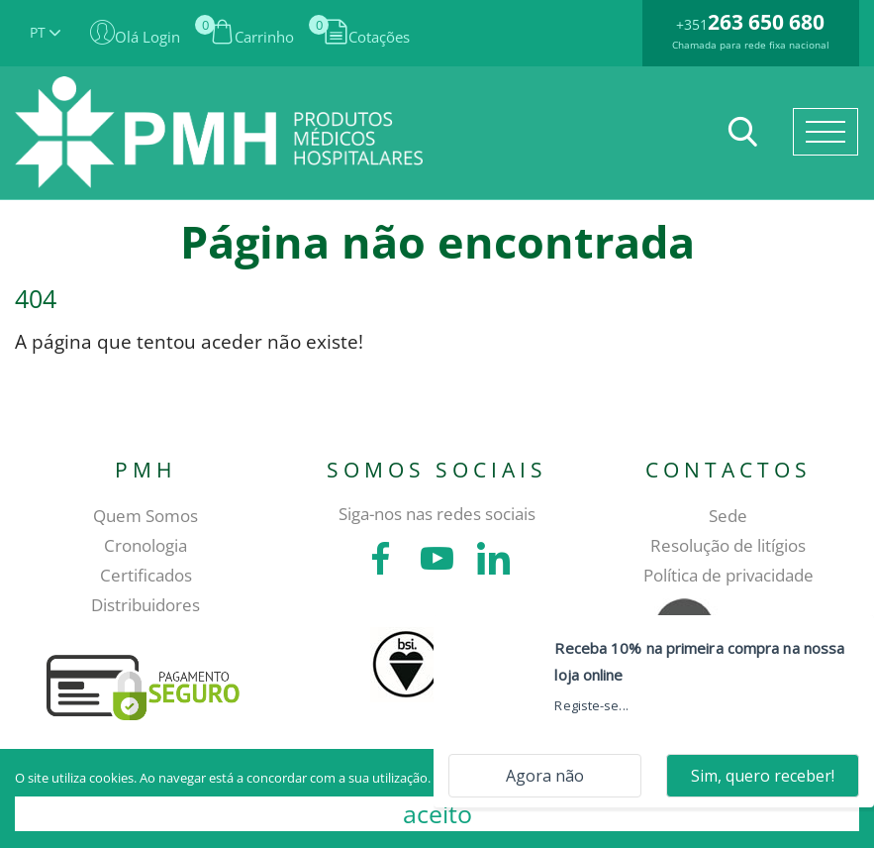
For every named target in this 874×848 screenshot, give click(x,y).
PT (45, 32)
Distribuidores (145, 604)
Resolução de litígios (728, 545)
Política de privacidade (728, 575)
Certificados (146, 575)
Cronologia (145, 545)
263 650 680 (766, 22)
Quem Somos (145, 515)
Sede (728, 515)
